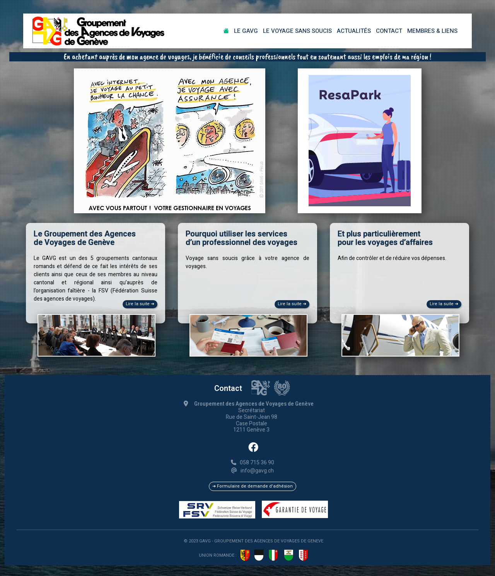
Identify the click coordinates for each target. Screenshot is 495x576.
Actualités (354, 31)
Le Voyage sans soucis (297, 31)
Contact (389, 31)
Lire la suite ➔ (140, 304)
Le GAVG (246, 31)
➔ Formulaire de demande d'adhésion (252, 486)
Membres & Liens (432, 31)
